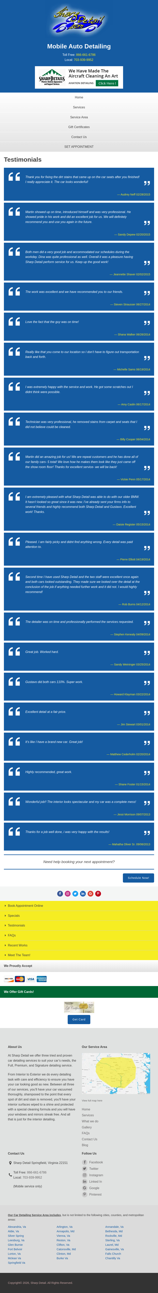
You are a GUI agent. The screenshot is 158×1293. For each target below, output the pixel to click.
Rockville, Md (113, 1235)
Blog (85, 1145)
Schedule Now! (138, 877)
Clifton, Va (63, 1244)
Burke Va (62, 1258)
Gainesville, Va (114, 1249)
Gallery (87, 1127)
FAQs (10, 935)
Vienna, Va (63, 1235)
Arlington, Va (64, 1226)
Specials (12, 915)
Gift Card (79, 1007)
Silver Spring (16, 1235)
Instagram (92, 1175)
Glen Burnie (15, 1244)
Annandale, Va (114, 1226)
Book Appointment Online (23, 905)
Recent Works (16, 945)
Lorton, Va (14, 1253)
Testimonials (14, 925)
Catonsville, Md (66, 1249)
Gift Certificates (79, 127)
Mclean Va (14, 1258)
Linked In (92, 1181)
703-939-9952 (83, 60)
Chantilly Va (112, 1258)
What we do (90, 1121)
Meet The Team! (17, 955)
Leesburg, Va (16, 1240)
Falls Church (113, 1253)
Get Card (79, 1019)
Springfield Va (16, 1262)
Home (79, 97)
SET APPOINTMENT (79, 146)
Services (79, 107)
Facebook (92, 1162)
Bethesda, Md (114, 1231)
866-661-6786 (86, 54)
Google (90, 1188)
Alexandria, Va (17, 1226)
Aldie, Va (13, 1231)
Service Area (79, 117)
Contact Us (79, 137)
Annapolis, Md (65, 1231)
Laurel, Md (112, 1244)
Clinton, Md (64, 1253)
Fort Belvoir (15, 1249)
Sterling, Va (112, 1240)
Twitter (90, 1169)
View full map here (92, 1100)
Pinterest (92, 1194)
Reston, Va (63, 1240)
